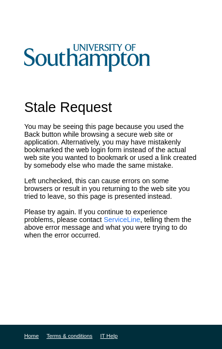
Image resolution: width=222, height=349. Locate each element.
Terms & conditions (70, 336)
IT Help (109, 336)
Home (31, 336)
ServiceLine (122, 219)
